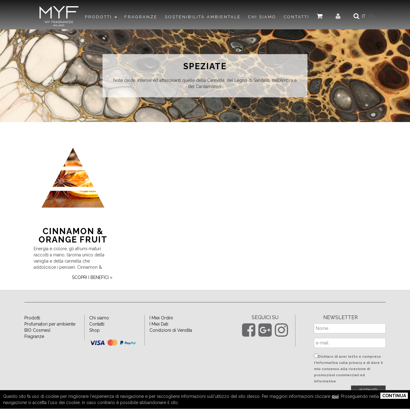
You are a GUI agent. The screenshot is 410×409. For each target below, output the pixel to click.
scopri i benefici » (92, 277)
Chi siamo (99, 317)
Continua (394, 395)
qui (335, 396)
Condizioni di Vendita (170, 330)
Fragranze (34, 336)
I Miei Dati (158, 324)
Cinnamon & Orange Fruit (73, 235)
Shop (94, 330)
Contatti (96, 324)
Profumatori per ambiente (49, 324)
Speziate (205, 66)
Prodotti (32, 317)
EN (371, 16)
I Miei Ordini (161, 317)
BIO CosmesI (37, 330)
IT (364, 16)
